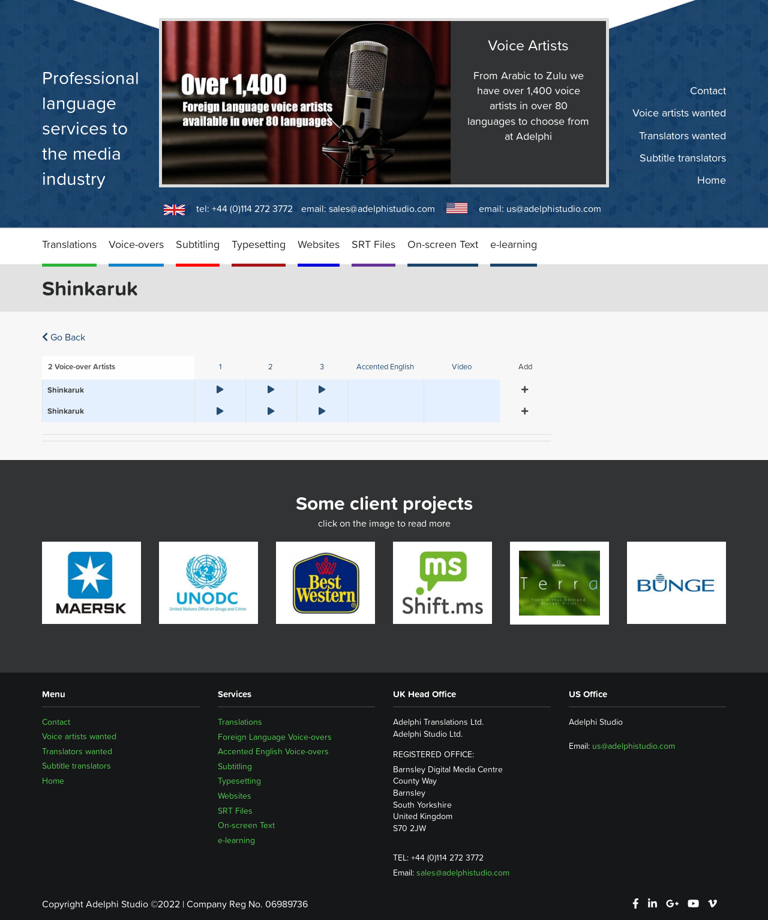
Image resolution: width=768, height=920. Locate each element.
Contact (708, 90)
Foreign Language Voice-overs (275, 737)
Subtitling (198, 244)
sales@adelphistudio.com (382, 208)
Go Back (63, 337)
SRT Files (373, 244)
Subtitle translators (683, 158)
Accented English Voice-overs (273, 751)
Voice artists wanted (679, 113)
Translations (69, 244)
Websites (319, 244)
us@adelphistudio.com (553, 208)
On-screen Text (442, 244)
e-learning (513, 244)
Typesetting (259, 244)
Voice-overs (136, 244)
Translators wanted (682, 135)
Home (711, 180)
